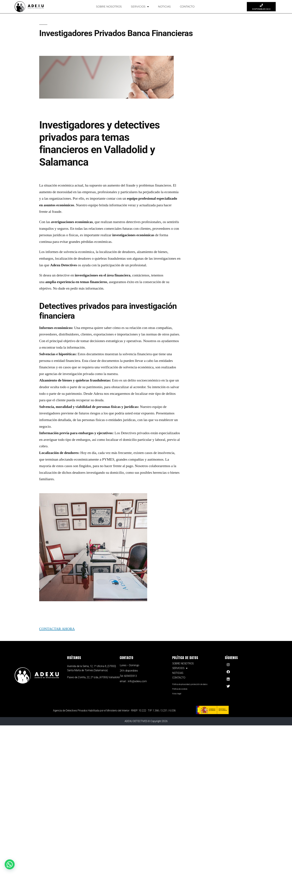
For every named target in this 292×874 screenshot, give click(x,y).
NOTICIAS (164, 6)
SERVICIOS (140, 7)
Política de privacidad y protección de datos (189, 684)
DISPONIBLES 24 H (261, 9)
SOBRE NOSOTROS (109, 6)
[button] (9, 864)
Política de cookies (179, 689)
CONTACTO (187, 6)
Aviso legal (176, 693)
